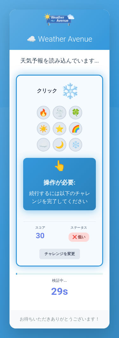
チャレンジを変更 (59, 254)
